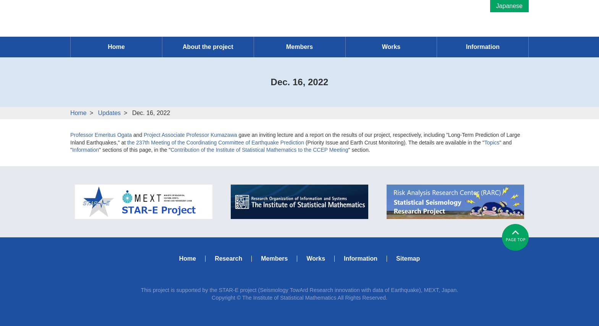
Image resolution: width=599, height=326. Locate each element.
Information (85, 150)
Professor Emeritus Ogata (101, 135)
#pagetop (515, 237)
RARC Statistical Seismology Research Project (455, 202)
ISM (299, 202)
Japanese (509, 6)
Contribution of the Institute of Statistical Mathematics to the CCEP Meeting (259, 150)
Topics (492, 142)
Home (78, 113)
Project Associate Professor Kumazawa (190, 135)
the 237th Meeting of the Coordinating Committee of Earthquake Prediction (215, 142)
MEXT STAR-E (143, 202)
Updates (109, 113)
